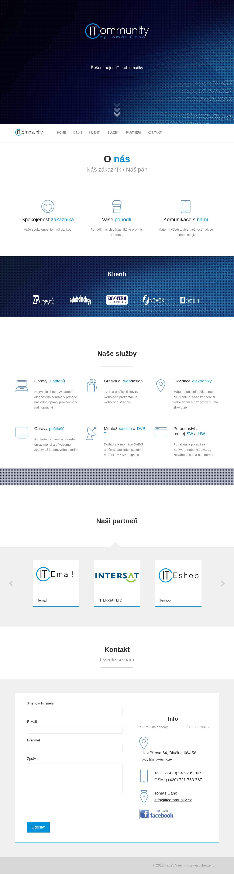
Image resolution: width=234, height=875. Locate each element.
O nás (77, 132)
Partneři (133, 132)
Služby (113, 132)
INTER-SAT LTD (109, 600)
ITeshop (165, 600)
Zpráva (32, 759)
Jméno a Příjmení (40, 703)
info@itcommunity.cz (173, 800)
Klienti (94, 132)
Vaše (116, 219)
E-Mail (32, 722)
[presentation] (59, 807)
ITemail (41, 600)
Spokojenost (47, 219)
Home (61, 132)
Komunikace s (186, 219)
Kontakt (155, 132)
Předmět (33, 740)
